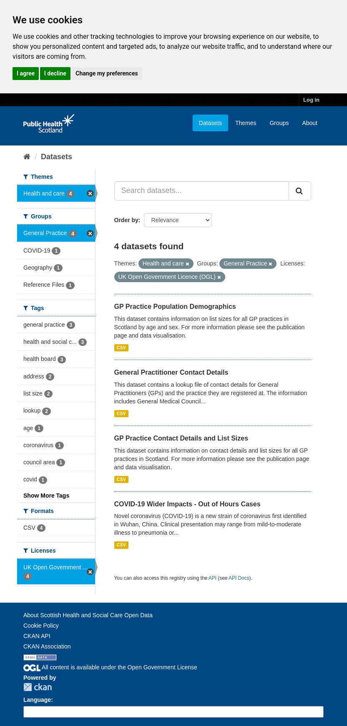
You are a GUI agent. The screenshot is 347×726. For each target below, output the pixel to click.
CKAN (37, 687)
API (212, 578)
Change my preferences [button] (106, 73)
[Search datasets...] (201, 190)
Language (37, 699)
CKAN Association (47, 646)
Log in (311, 100)
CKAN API (36, 636)
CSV (121, 347)
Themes (245, 123)
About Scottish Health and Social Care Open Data (88, 615)
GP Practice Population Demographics (175, 306)
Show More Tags (46, 495)
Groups (279, 123)
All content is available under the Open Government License (110, 667)
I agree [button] (26, 73)
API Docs (239, 578)
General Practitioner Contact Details (171, 372)
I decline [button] (55, 73)
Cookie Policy (41, 625)
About (309, 123)
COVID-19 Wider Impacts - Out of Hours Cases (187, 504)
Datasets (210, 123)
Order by (126, 220)
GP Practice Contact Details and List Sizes (181, 438)
